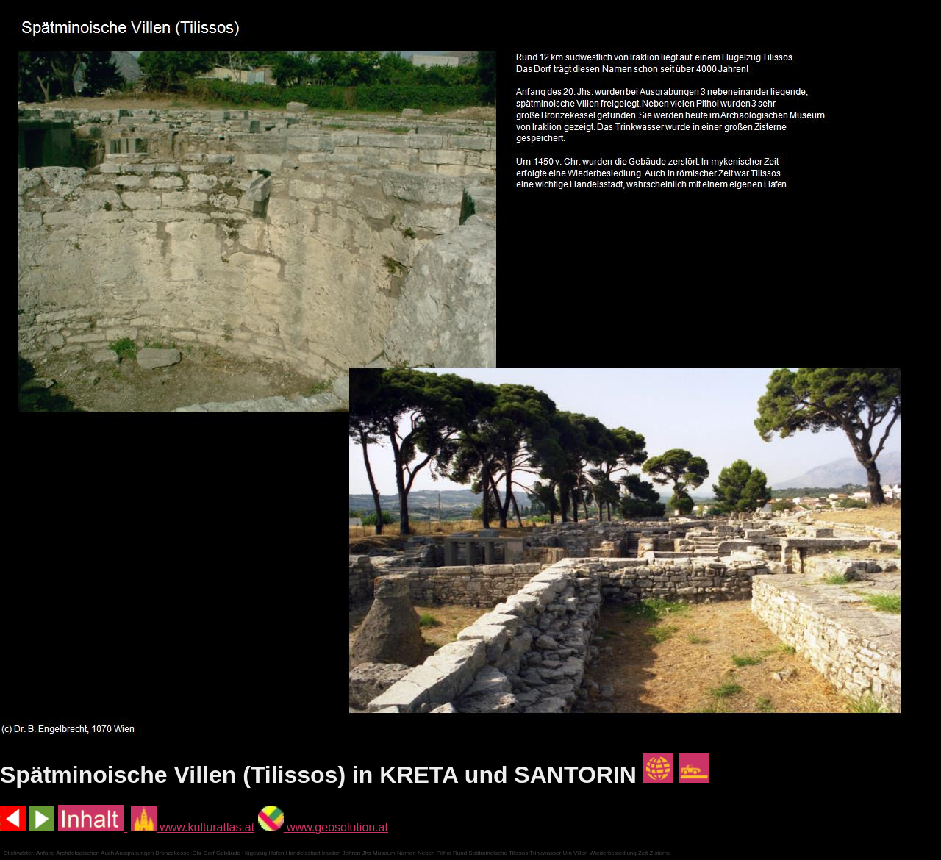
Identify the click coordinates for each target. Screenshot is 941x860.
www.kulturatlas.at (192, 827)
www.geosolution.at (323, 827)
